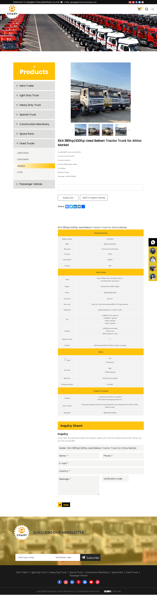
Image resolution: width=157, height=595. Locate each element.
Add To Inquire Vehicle (93, 197)
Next (129, 130)
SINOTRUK (23, 154)
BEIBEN (21, 166)
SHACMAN (23, 160)
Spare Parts (27, 134)
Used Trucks (27, 144)
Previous (72, 130)
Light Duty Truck (29, 95)
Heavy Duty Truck (30, 105)
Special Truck (28, 115)
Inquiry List (68, 197)
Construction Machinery (34, 125)
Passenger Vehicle (31, 185)
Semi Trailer (27, 86)
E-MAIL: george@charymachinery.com (80, 2)
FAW (20, 173)
